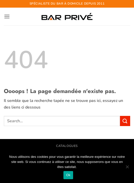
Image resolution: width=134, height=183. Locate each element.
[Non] (127, 168)
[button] (7, 16)
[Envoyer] (125, 121)
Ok (68, 175)
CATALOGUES (67, 146)
